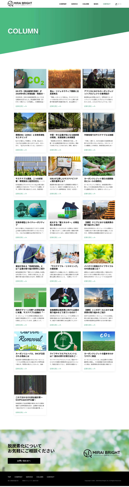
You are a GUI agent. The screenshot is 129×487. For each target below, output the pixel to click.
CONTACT (106, 4)
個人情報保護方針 (13, 481)
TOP (9, 478)
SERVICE (74, 4)
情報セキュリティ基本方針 (30, 481)
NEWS (96, 4)
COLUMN (86, 4)
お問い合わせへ (24, 461)
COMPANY (62, 4)
